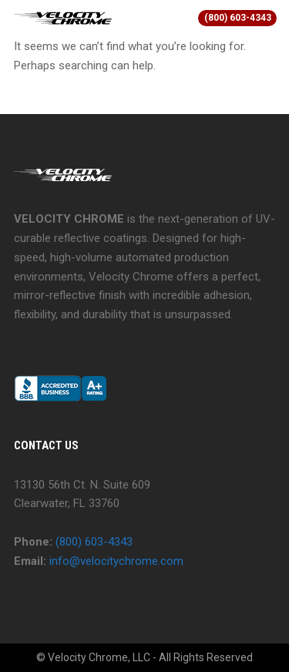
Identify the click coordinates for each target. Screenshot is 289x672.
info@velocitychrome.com (116, 561)
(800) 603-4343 (237, 17)
